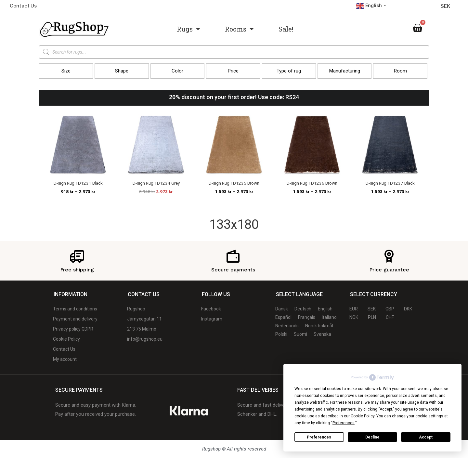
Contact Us (23, 6)
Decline (372, 437)
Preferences (319, 437)
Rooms (239, 28)
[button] (66, 71)
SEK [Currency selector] (445, 6)
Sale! (286, 29)
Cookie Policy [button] (362, 416)
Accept (426, 437)
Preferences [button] (343, 423)
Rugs (188, 28)
